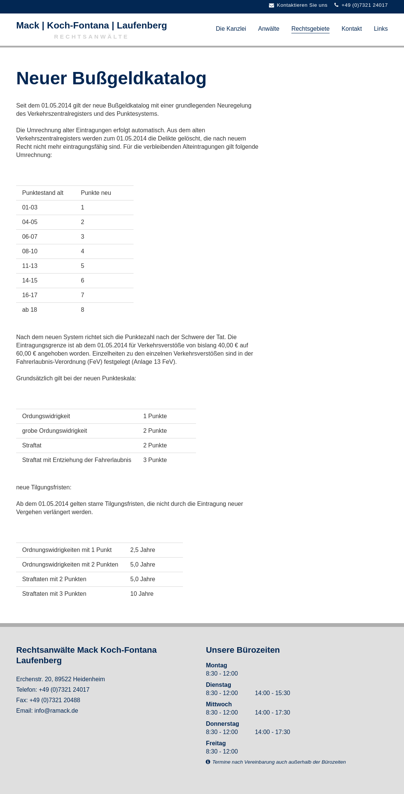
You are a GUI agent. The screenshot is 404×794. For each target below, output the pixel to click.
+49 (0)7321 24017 (64, 689)
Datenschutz (74, 757)
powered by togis (374, 786)
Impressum (31, 757)
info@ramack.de (56, 710)
